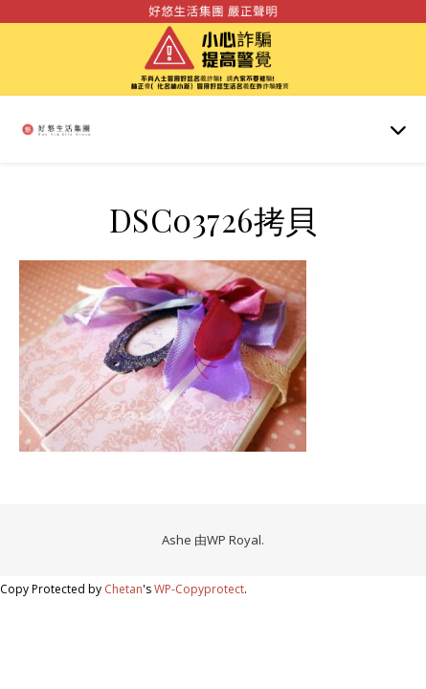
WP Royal (234, 539)
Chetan (123, 589)
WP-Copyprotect (199, 589)
